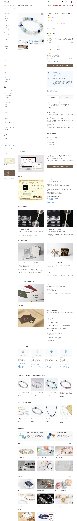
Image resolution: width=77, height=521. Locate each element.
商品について (7, 118)
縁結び (42, 364)
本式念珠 (6, 48)
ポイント (6, 62)
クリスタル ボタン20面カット (52, 145)
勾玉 (5, 41)
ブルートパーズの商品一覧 (65, 367)
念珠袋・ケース (7, 51)
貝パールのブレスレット (22, 367)
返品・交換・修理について (9, 122)
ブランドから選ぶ (8, 95)
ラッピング (55, 75)
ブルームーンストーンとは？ (37, 366)
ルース (6, 39)
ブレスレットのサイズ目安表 (53, 91)
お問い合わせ (7, 129)
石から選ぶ (7, 97)
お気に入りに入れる (60, 23)
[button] (19, 26)
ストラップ (7, 29)
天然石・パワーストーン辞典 (9, 146)
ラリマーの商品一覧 (49, 367)
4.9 (52, 17)
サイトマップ (7, 153)
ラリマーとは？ (49, 366)
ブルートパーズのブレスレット (66, 368)
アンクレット (7, 27)
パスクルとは (7, 138)
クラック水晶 (49, 144)
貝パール (48, 135)
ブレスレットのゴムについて (53, 90)
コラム (6, 143)
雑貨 (5, 72)
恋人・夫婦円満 (37, 364)
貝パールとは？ (20, 365)
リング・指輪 (7, 25)
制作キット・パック (8, 81)
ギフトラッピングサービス (9, 127)
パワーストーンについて (9, 115)
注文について (7, 120)
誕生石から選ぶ (7, 102)
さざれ (6, 67)
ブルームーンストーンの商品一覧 (38, 367)
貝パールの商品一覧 (21, 366)
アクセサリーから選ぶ (8, 90)
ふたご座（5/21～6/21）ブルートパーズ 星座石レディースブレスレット (67, 393)
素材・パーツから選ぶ (8, 93)
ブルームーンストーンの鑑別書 (52, 198)
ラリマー (48, 139)
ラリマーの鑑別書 (50, 199)
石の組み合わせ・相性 (8, 148)
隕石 (5, 60)
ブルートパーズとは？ (64, 366)
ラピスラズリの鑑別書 (51, 202)
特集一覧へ (71, 443)
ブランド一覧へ (70, 476)
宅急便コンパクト (56, 73)
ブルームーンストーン (51, 137)
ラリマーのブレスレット (50, 368)
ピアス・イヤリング (8, 23)
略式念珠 (6, 46)
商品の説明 (53, 97)
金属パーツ (7, 77)
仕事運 (64, 364)
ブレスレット (7, 18)
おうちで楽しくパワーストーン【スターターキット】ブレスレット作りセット (66, 419)
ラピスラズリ (49, 142)
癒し (25, 363)
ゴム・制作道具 (7, 79)
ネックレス (7, 20)
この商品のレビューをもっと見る (53, 61)
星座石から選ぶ (7, 106)
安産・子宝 (22, 363)
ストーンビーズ (7, 34)
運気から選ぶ (7, 104)
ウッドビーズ (7, 37)
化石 (5, 58)
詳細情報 (67, 97)
